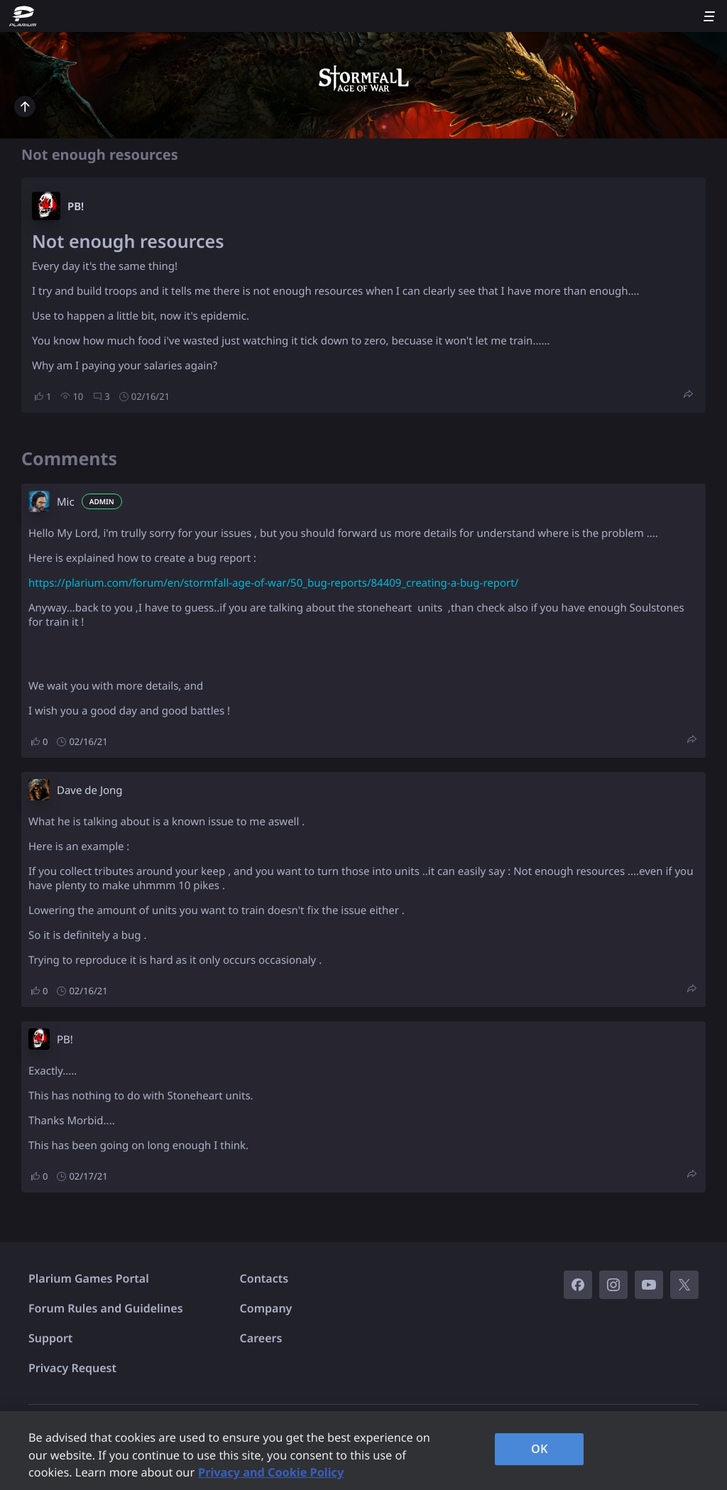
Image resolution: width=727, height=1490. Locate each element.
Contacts (264, 1278)
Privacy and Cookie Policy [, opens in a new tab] (271, 1472)
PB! (75, 207)
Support (50, 1338)
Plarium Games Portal (88, 1278)
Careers (261, 1338)
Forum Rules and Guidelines (105, 1308)
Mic (66, 502)
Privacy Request (72, 1368)
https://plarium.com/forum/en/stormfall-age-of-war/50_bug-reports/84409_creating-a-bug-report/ (273, 583)
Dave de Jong (90, 790)
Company (266, 1308)
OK (539, 1449)
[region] (363, 1450)
